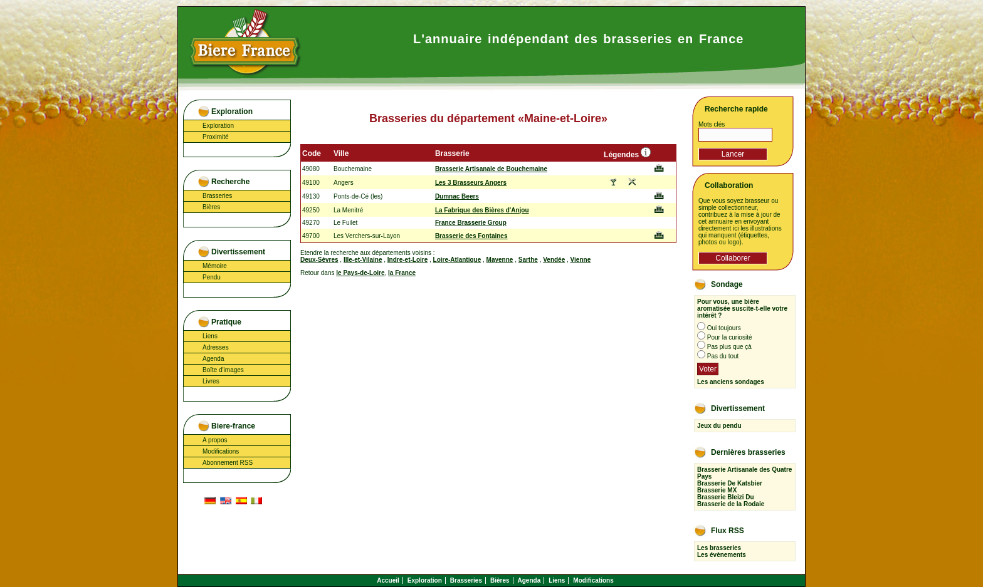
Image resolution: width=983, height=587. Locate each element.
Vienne (580, 259)
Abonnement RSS (227, 462)
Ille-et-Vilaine (363, 259)
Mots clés (711, 124)
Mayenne (499, 259)
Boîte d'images (223, 369)
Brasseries (217, 195)
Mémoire (214, 265)
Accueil (388, 580)
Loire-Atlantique (457, 259)
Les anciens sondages (730, 381)
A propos (214, 440)
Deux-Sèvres (319, 259)
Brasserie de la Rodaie (730, 504)
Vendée (554, 259)
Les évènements (721, 554)
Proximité (215, 136)
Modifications (220, 451)
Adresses (215, 347)
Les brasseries (719, 547)
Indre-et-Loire (407, 259)
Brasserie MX (717, 490)
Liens (210, 336)
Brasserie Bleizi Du (725, 497)
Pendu (211, 277)
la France (402, 272)
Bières (211, 207)
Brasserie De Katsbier (729, 483)
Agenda (213, 358)
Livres (210, 381)
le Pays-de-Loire (360, 272)
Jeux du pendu (719, 425)
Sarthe (528, 259)
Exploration (218, 125)
